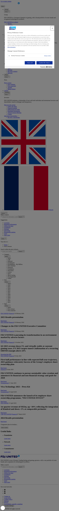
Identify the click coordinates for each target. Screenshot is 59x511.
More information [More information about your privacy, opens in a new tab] (11, 47)
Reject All (30, 62)
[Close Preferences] (3, 508)
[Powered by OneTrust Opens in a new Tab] (46, 67)
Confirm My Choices (44, 62)
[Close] (52, 28)
